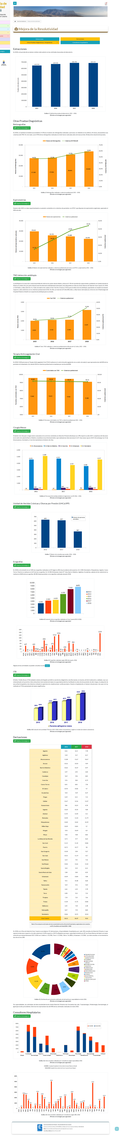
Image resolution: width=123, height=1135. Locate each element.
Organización (5, 25)
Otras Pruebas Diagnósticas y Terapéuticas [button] (53, 42)
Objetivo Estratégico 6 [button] (35, 740)
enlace (61, 665)
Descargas (5, 42)
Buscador (4, 46)
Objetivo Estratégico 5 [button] (35, 127)
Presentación (5, 22)
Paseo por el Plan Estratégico (11, 52)
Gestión (4, 29)
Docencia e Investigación (9, 36)
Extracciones (53, 39)
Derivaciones (93, 39)
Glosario (4, 39)
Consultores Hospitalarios (92, 42)
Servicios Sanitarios (7, 32)
